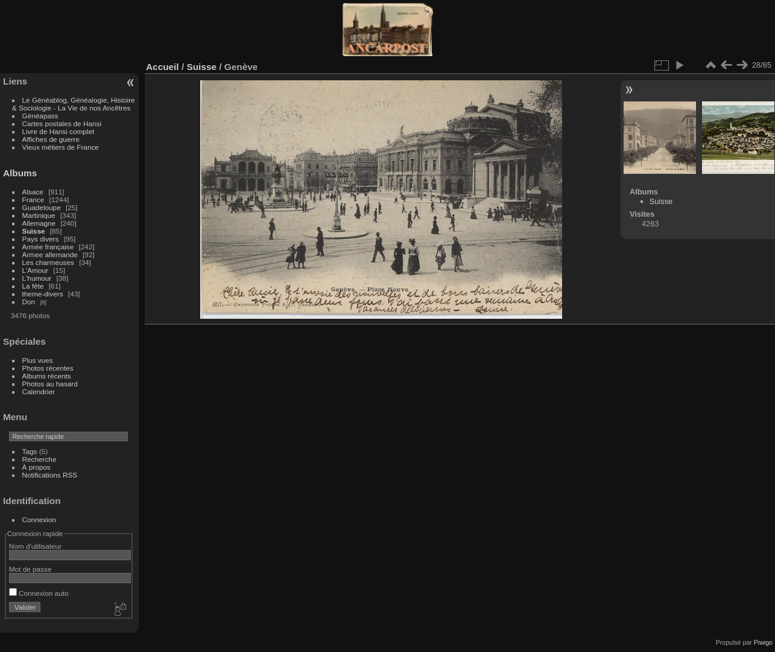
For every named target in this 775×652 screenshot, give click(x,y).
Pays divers (40, 239)
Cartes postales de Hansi (61, 123)
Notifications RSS (50, 475)
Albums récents (46, 376)
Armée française (48, 247)
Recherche (39, 459)
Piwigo (763, 642)
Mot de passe (30, 569)
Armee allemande (50, 254)
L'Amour (35, 270)
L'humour (37, 278)
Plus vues (37, 360)
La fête (33, 286)
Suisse (33, 231)
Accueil (162, 67)
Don (29, 301)
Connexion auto (39, 593)
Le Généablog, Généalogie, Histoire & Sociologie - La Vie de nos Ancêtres (73, 104)
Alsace (32, 192)
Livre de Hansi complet (58, 131)
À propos (36, 467)
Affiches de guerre (51, 139)
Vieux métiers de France (60, 147)
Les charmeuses (48, 262)
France (33, 199)
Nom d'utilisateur (35, 546)
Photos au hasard (50, 384)
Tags (29, 451)
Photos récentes (48, 368)
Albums (20, 173)
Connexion (39, 519)
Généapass (40, 116)
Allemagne (39, 223)
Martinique (38, 215)
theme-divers (42, 294)
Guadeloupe (41, 207)
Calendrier (38, 391)
